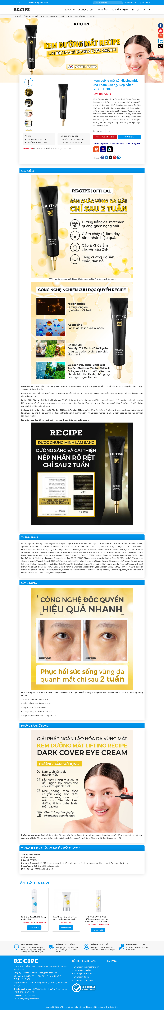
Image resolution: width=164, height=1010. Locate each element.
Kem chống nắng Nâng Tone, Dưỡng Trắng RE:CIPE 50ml (65, 918)
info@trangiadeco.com (38, 2)
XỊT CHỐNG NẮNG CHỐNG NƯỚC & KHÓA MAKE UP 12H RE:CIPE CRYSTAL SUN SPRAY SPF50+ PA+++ (96, 919)
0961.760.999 (29, 995)
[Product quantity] (106, 131)
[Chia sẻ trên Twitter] (106, 157)
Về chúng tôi (85, 9)
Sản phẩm (102, 9)
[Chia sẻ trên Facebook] (102, 157)
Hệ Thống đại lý (120, 9)
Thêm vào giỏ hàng (105, 137)
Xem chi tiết (34, 928)
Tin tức (135, 9)
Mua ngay (129, 137)
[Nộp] (120, 2)
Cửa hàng (26, 16)
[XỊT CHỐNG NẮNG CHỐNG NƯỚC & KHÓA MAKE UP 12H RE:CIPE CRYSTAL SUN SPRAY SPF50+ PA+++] (97, 901)
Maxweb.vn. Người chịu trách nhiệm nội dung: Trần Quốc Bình (94, 1007)
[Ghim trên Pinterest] (115, 157)
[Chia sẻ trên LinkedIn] (119, 157)
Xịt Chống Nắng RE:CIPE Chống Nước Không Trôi (33, 918)
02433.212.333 (20, 2)
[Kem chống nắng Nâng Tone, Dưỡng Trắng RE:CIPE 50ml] (66, 901)
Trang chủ (68, 9)
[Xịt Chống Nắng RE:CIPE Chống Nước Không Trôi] (34, 901)
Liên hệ (146, 9)
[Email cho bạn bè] (110, 157)
